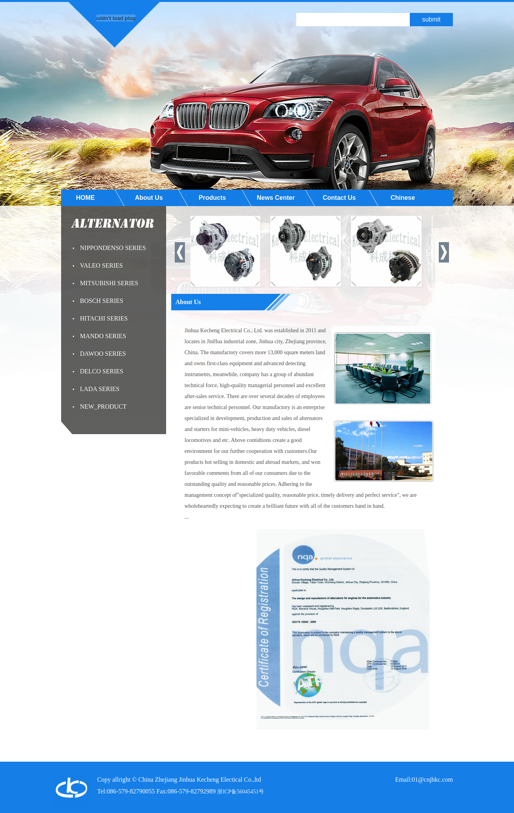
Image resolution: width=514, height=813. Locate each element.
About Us (149, 197)
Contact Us (339, 197)
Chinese (403, 197)
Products (212, 197)
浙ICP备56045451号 (240, 792)
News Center (276, 197)
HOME (85, 197)
